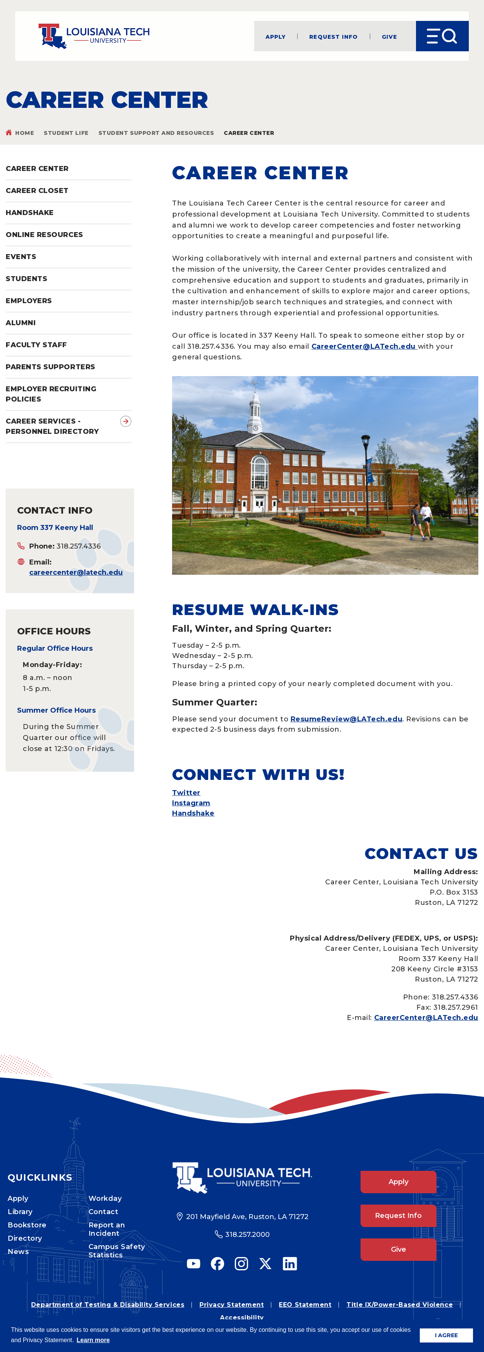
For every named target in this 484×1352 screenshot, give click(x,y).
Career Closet (37, 191)
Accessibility (242, 1317)
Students (26, 279)
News (18, 1252)
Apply (276, 36)
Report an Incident (107, 1229)
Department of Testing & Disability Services (107, 1304)
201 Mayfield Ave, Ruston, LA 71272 (247, 1217)
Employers (29, 301)
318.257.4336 (79, 546)
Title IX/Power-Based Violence (399, 1304)
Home (24, 133)
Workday (105, 1198)
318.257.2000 (247, 1234)
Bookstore (27, 1225)
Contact (104, 1212)
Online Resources (44, 235)
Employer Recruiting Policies (51, 394)
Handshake (30, 213)
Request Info (333, 36)
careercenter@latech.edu (76, 572)
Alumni (21, 323)
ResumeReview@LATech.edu (346, 719)
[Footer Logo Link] (242, 1178)
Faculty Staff (36, 345)
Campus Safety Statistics (117, 1251)
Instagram (191, 803)
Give (389, 36)
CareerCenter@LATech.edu (365, 346)
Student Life (66, 133)
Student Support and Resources (156, 133)
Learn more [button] (93, 1340)
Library (20, 1212)
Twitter (186, 793)
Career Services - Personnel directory (52, 426)
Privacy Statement (231, 1304)
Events (21, 257)
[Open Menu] (442, 36)
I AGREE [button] (446, 1335)
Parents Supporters (50, 367)
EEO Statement (305, 1304)
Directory (25, 1238)
